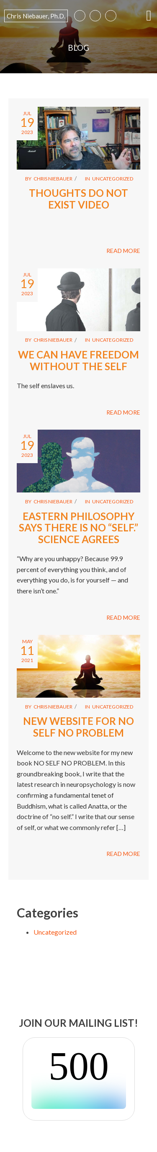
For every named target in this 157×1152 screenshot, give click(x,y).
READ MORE (123, 250)
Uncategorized (112, 178)
